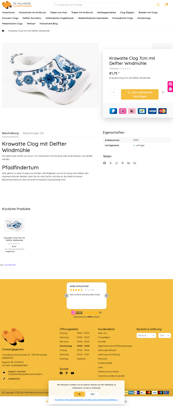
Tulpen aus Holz (58, 12)
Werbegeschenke (106, 12)
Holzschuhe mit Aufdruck (32, 12)
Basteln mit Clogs (148, 12)
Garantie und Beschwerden (111, 376)
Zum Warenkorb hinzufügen (139, 94)
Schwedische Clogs (122, 18)
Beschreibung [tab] (10, 133)
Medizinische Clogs (12, 23)
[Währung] (164, 335)
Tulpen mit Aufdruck (82, 12)
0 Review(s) (114, 68)
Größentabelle (105, 363)
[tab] (33, 134)
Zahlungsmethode (107, 350)
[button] (157, 5)
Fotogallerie (104, 337)
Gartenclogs (143, 18)
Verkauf (31, 23)
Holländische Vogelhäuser (60, 18)
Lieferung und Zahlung (109, 354)
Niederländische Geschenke (93, 18)
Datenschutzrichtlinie (108, 371)
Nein (93, 394)
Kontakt (102, 341)
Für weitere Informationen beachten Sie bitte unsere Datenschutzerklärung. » (86, 400)
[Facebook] (62, 373)
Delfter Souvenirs (32, 18)
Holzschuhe (8, 12)
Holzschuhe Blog (49, 23)
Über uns (102, 333)
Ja (79, 394)
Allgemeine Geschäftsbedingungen (115, 346)
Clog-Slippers (127, 12)
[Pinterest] (68, 373)
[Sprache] (146, 335)
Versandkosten (19, 249)
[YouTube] (73, 373)
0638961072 (7, 358)
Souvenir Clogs (10, 18)
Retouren (102, 358)
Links (100, 367)
